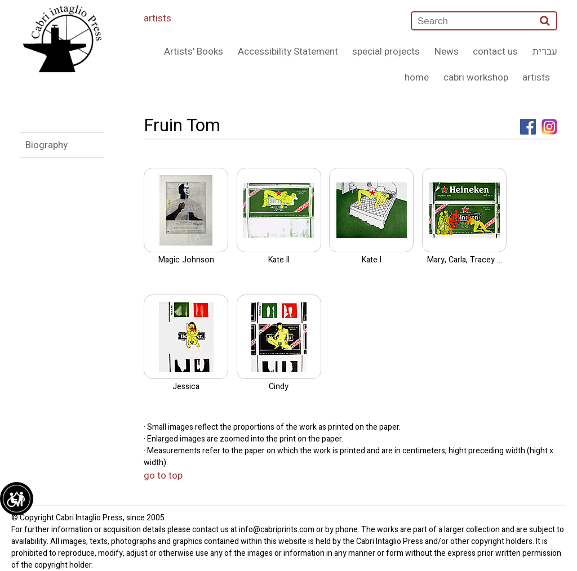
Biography (46, 145)
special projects (386, 51)
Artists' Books (193, 51)
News (446, 51)
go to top (163, 476)
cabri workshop (475, 77)
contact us (495, 51)
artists (157, 18)
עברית (544, 51)
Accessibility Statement (288, 51)
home (417, 77)
